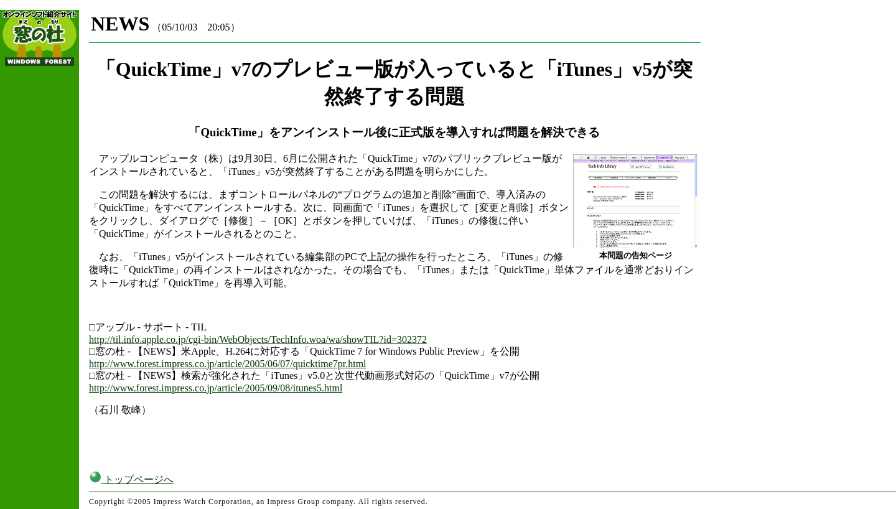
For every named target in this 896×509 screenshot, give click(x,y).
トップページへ (131, 479)
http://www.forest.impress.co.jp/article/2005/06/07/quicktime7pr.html (227, 363)
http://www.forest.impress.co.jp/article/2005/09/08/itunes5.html (215, 388)
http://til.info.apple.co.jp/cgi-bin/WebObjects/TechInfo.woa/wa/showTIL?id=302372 (258, 339)
